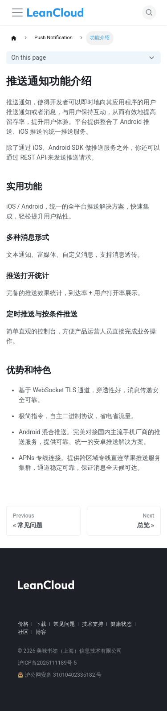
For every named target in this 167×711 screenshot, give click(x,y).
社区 (23, 632)
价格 (23, 624)
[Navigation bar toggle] (17, 12)
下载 (41, 624)
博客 (41, 632)
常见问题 (64, 624)
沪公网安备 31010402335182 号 (60, 675)
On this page (28, 57)
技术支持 (92, 624)
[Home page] (13, 38)
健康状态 (121, 624)
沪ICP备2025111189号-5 (47, 663)
